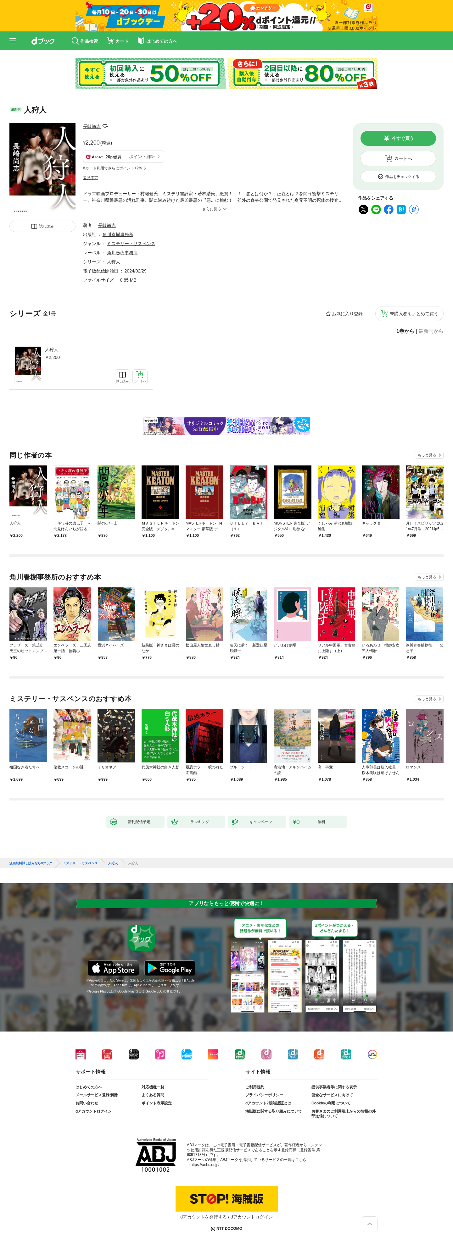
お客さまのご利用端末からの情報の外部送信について (343, 1114)
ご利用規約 (254, 1087)
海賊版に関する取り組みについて (273, 1111)
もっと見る (426, 455)
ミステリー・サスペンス (131, 243)
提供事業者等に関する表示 (334, 1087)
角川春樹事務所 (118, 234)
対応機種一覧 (153, 1087)
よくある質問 (153, 1095)
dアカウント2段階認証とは (268, 1103)
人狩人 (51, 349)
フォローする (105, 126)
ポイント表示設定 (157, 1103)
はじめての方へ (89, 1087)
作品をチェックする (402, 176)
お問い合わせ (87, 1103)
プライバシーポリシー (264, 1095)
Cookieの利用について (330, 1103)
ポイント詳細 (142, 156)
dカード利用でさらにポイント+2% (112, 168)
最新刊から (431, 331)
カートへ (403, 158)
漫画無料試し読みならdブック (30, 863)
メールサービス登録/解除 (97, 1095)
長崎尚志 (92, 126)
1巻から (405, 331)
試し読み (46, 226)
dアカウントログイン (94, 1111)
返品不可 (90, 178)
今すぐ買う (403, 138)
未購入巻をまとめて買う (414, 313)
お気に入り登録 (347, 313)
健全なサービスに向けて (332, 1095)
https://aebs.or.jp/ (205, 1165)
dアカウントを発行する (203, 1216)
